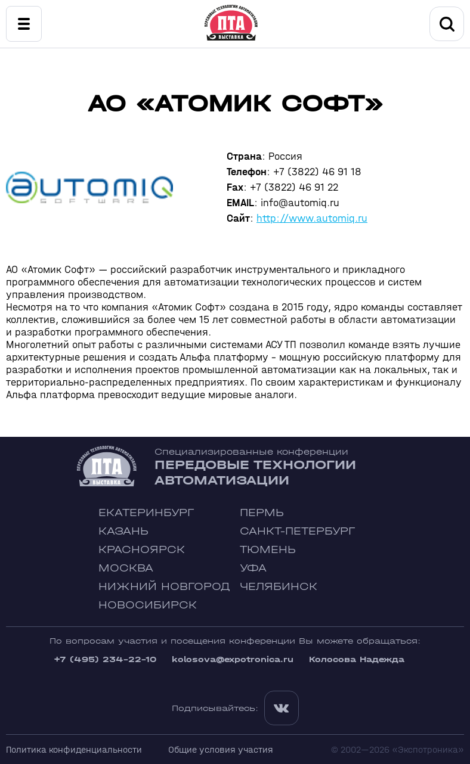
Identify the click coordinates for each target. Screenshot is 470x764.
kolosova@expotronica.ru (232, 659)
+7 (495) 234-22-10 (105, 659)
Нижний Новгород (164, 586)
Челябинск (278, 586)
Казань (123, 531)
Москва (125, 568)
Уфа (253, 568)
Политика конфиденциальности (74, 749)
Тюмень (268, 550)
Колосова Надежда (356, 659)
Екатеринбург (146, 513)
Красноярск (141, 550)
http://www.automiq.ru (311, 218)
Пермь (262, 513)
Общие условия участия (220, 749)
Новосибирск (147, 605)
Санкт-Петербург (297, 531)
